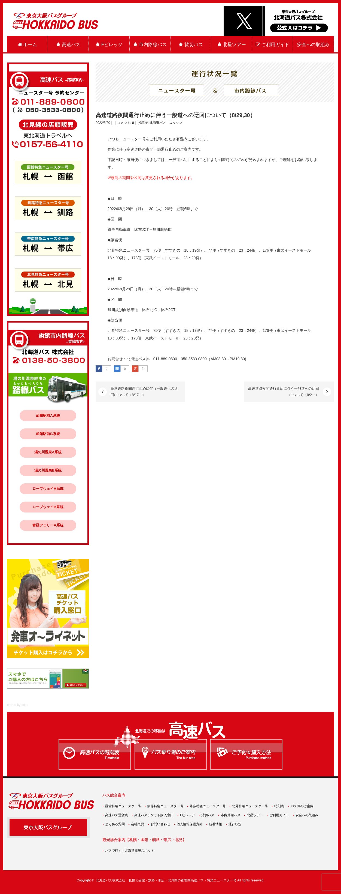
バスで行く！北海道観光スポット (129, 851)
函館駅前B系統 (48, 434)
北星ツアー (231, 44)
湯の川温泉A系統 (48, 452)
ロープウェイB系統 (47, 507)
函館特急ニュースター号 (123, 806)
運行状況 (235, 824)
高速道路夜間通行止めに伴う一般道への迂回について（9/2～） (283, 391)
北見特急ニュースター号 (250, 806)
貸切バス (191, 44)
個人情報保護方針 (189, 824)
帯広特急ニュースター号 (208, 806)
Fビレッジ (109, 44)
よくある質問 (115, 824)
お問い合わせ (160, 824)
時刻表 (279, 806)
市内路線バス (150, 44)
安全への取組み (313, 44)
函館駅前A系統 (48, 415)
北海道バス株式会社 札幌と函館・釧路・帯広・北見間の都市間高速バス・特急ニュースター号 (166, 880)
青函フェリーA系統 (47, 525)
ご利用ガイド (273, 44)
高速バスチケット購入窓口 (153, 815)
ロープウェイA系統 (47, 489)
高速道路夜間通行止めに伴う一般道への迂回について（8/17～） (144, 391)
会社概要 (137, 824)
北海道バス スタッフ (166, 123)
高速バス (68, 44)
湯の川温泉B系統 (48, 470)
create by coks (17, 705)
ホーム (27, 44)
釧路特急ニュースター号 (165, 806)
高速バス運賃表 (116, 815)
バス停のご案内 (302, 806)
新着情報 (215, 824)
